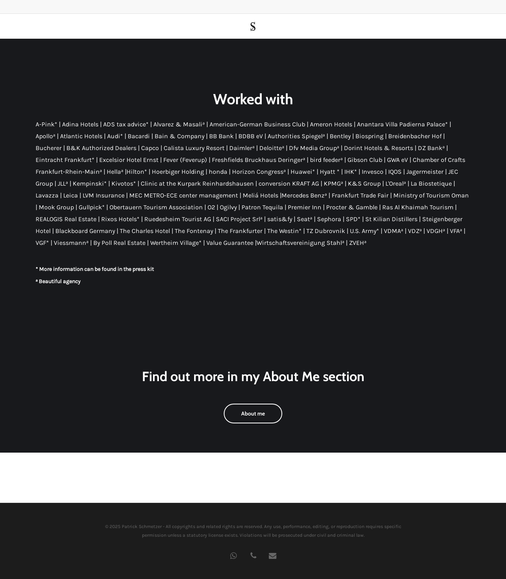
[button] (253, 413)
